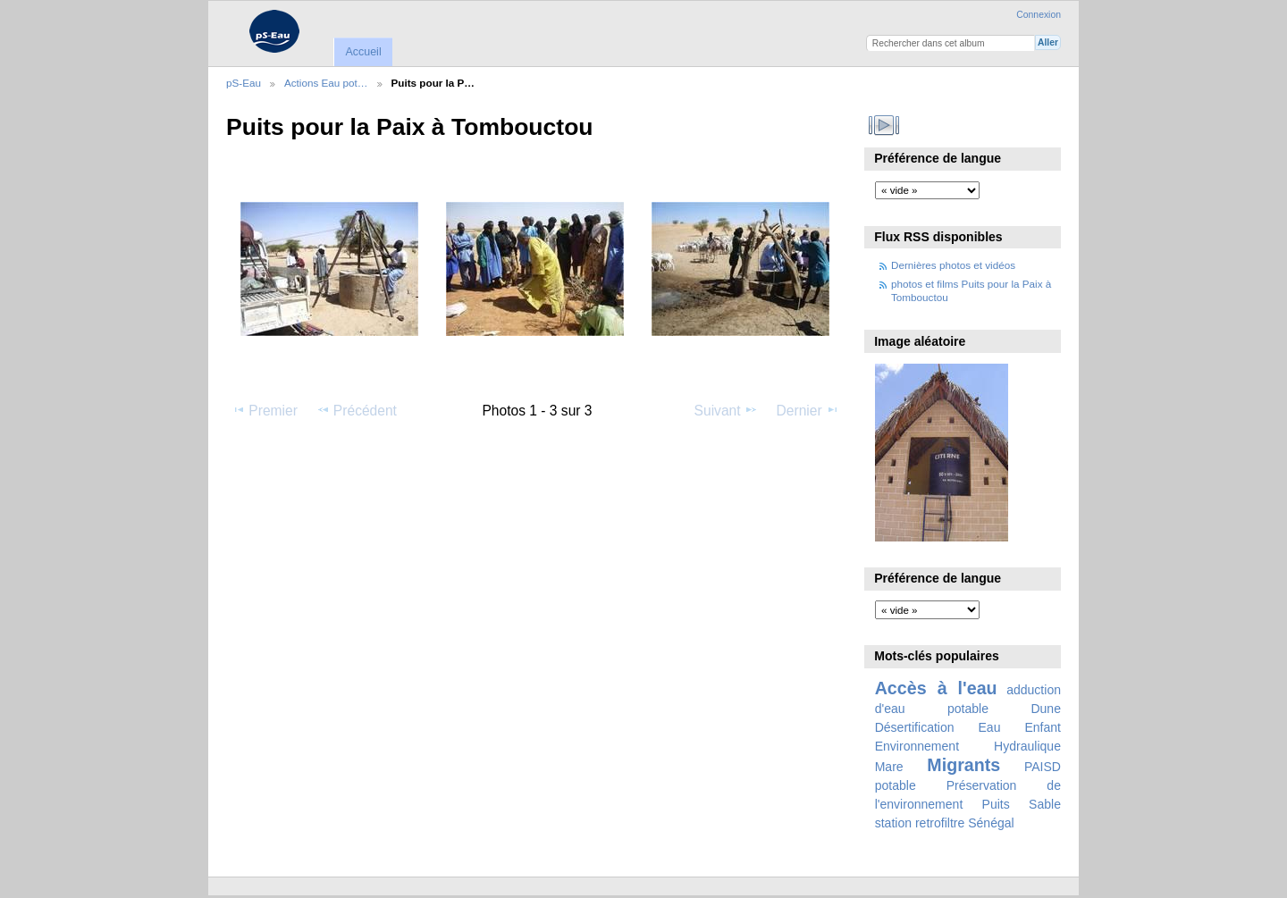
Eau (990, 727)
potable (895, 785)
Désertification (915, 727)
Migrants (963, 765)
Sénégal (991, 823)
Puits (996, 804)
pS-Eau (243, 82)
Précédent (356, 410)
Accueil (363, 52)
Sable (1045, 804)
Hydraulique (1027, 746)
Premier (264, 410)
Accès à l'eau (936, 688)
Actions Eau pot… (326, 82)
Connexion (1038, 15)
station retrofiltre (920, 823)
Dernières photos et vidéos (953, 265)
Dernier (808, 410)
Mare (889, 767)
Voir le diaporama (884, 125)
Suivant (726, 410)
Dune (1045, 708)
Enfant (1042, 727)
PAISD (1042, 767)
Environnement (917, 746)
